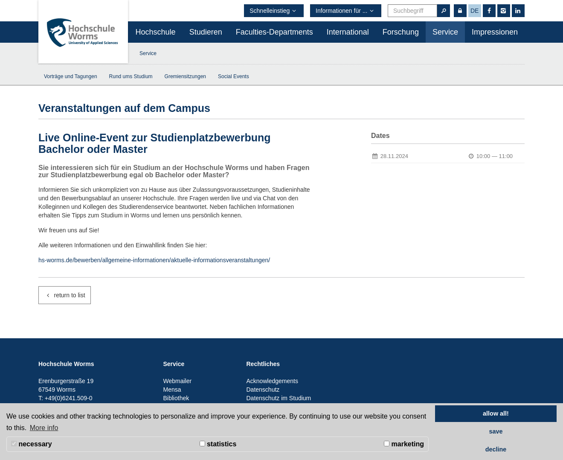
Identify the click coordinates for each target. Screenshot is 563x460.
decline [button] (496, 449)
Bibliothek (176, 398)
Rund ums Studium (131, 76)
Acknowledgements (272, 381)
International (348, 32)
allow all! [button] (496, 413)
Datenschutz (263, 389)
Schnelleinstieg (274, 10)
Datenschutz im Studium (279, 398)
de (474, 10)
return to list (64, 295)
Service (445, 32)
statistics (218, 444)
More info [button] (44, 427)
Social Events (233, 76)
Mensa (172, 389)
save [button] (495, 431)
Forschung (401, 32)
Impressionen (495, 32)
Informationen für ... (346, 10)
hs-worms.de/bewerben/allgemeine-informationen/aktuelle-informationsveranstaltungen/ (154, 260)
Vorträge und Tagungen (70, 76)
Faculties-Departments (274, 32)
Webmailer (177, 381)
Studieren (205, 32)
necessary (31, 444)
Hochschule (156, 32)
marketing (404, 444)
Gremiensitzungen (185, 76)
